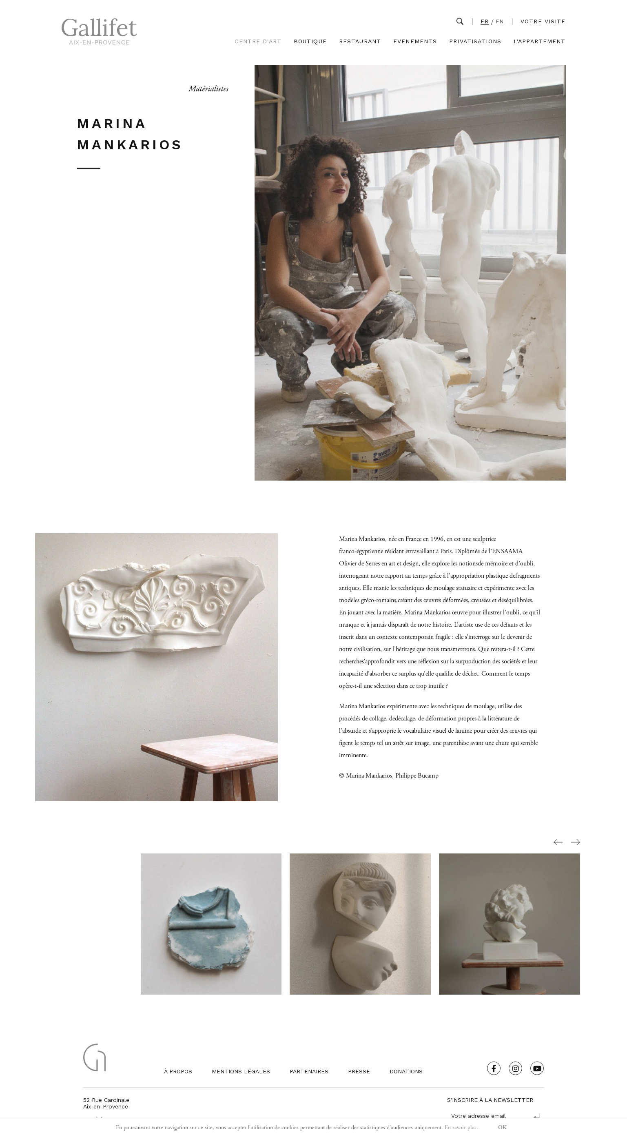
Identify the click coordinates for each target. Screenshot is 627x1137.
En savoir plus (460, 1127)
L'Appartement (540, 41)
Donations (406, 1071)
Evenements (415, 41)
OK (502, 1127)
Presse (359, 1071)
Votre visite (543, 21)
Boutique (310, 41)
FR (485, 21)
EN (500, 21)
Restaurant (360, 41)
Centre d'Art (258, 41)
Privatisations (475, 41)
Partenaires (309, 1071)
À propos (178, 1071)
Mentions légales (241, 1071)
